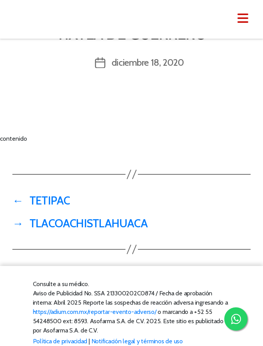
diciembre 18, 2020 (148, 62)
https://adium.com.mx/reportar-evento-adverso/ (94, 311)
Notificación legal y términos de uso (137, 341)
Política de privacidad (60, 341)
